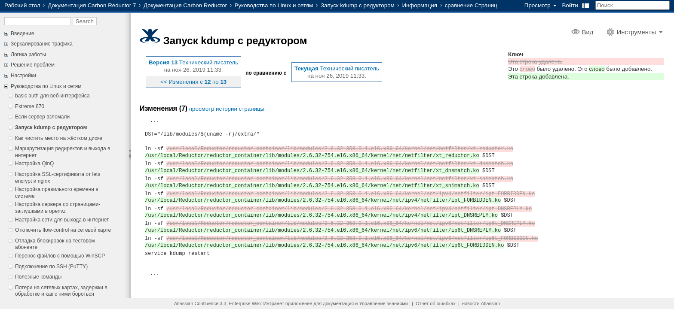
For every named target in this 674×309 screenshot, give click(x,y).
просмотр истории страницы (226, 109)
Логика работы (28, 55)
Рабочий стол (22, 5)
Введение (22, 33)
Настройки (23, 76)
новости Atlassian (481, 303)
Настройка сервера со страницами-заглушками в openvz (57, 207)
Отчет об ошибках (436, 303)
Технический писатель (209, 62)
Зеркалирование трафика (42, 44)
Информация (419, 5)
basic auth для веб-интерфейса (52, 96)
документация (338, 303)
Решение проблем (33, 65)
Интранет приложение (287, 303)
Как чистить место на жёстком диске (58, 138)
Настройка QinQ (34, 164)
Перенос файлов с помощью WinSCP (60, 256)
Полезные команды (38, 277)
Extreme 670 (29, 106)
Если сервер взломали (42, 117)
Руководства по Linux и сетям (274, 5)
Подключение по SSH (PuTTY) (51, 267)
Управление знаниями (383, 303)
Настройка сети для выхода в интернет (62, 220)
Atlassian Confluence (196, 303)
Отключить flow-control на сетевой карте (63, 230)
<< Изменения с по (193, 82)
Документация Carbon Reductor (185, 5)
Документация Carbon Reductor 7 (92, 5)
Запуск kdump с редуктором (358, 5)
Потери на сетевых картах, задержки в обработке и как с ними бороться (61, 291)
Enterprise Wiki (245, 303)
